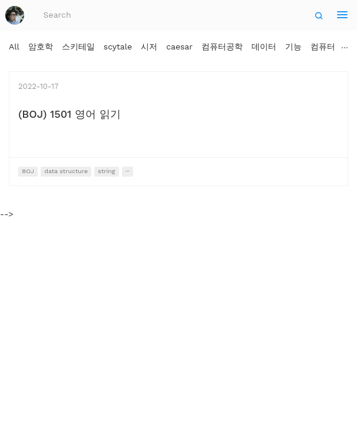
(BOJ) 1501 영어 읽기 (69, 114)
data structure (66, 171)
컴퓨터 (322, 46)
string (106, 171)
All (14, 46)
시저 (149, 46)
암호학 (40, 46)
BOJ (28, 171)
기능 (293, 46)
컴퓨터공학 (222, 46)
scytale (118, 46)
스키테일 (78, 46)
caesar (179, 46)
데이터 (264, 46)
